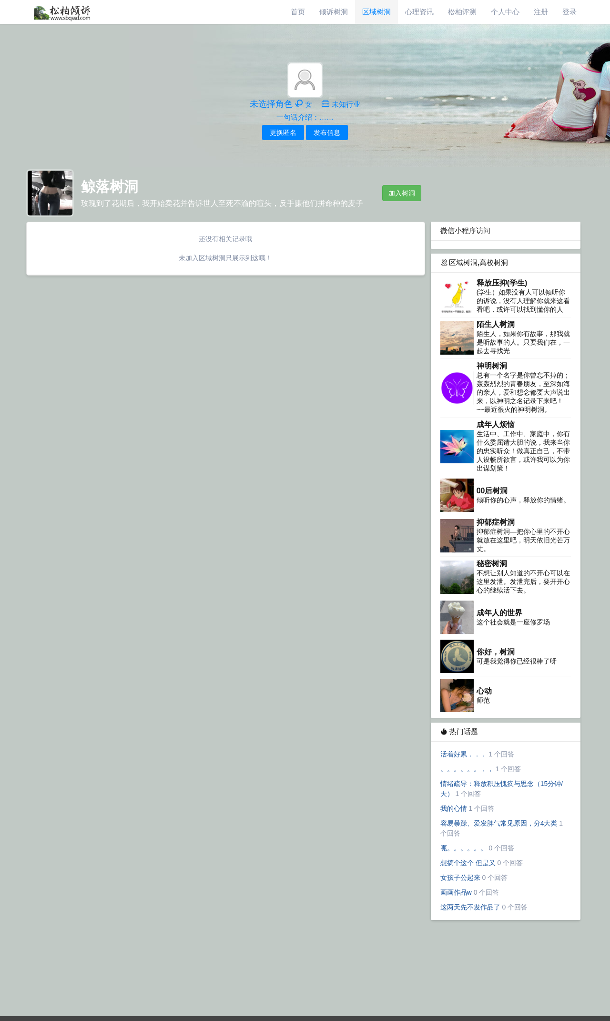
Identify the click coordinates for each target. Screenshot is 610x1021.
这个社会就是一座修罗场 (513, 622)
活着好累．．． (463, 754)
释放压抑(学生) (502, 283)
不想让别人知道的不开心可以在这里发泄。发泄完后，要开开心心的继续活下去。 (523, 581)
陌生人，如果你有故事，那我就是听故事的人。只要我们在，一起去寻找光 (523, 342)
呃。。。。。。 (463, 848)
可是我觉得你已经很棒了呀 (517, 661)
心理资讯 (419, 12)
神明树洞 (492, 366)
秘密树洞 (492, 564)
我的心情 (453, 808)
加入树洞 (401, 193)
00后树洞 (492, 491)
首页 (298, 12)
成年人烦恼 (496, 424)
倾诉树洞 (333, 12)
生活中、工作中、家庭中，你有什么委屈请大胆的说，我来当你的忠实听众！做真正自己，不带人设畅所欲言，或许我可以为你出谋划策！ (523, 451)
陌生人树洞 (496, 324)
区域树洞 (376, 12)
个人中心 (505, 12)
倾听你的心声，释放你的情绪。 (523, 500)
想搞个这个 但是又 (468, 863)
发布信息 (327, 132)
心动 (484, 691)
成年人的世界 (499, 613)
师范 (483, 700)
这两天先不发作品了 (470, 907)
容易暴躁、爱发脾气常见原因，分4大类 (499, 823)
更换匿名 (283, 132)
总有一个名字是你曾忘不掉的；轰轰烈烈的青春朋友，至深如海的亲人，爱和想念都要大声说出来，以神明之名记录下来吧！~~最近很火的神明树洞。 (523, 392)
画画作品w (456, 892)
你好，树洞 (496, 652)
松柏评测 (462, 12)
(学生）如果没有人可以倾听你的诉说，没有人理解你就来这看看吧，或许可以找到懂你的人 (523, 300)
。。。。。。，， (467, 769)
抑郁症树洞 (496, 522)
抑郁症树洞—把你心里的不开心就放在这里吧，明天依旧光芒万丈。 (523, 540)
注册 (541, 12)
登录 (569, 12)
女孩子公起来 (460, 877)
